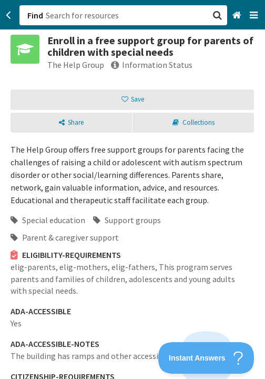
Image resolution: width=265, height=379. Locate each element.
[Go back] (8, 15)
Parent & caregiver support (65, 237)
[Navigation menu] (254, 15)
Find (35, 15)
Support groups (127, 220)
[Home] (238, 15)
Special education (48, 220)
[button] (132, 189)
